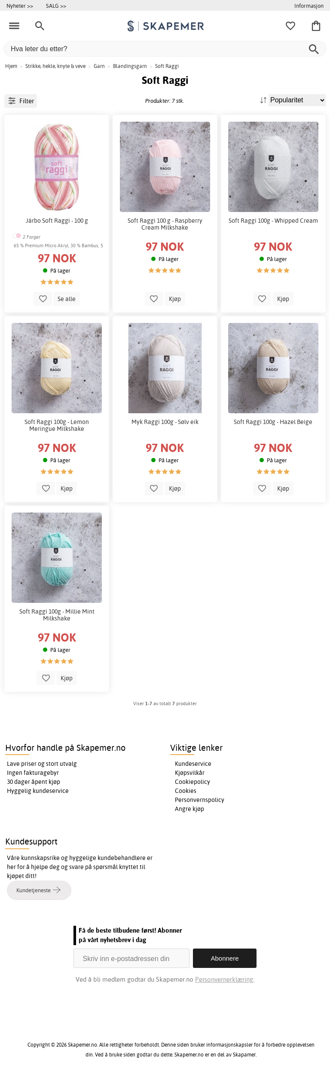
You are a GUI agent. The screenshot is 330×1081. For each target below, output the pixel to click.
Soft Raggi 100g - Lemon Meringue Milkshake (56, 425)
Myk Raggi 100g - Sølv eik (165, 421)
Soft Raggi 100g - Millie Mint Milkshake (57, 615)
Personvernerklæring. (224, 979)
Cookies (185, 791)
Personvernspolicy (199, 800)
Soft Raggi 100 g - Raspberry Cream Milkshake (165, 224)
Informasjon (309, 5)
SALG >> (56, 5)
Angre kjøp (189, 809)
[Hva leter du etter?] (165, 49)
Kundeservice (193, 764)
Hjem (11, 66)
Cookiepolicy (192, 782)
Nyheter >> (19, 5)
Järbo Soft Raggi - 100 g (57, 220)
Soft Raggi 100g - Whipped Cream (273, 220)
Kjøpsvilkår (190, 773)
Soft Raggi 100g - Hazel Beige (273, 421)
